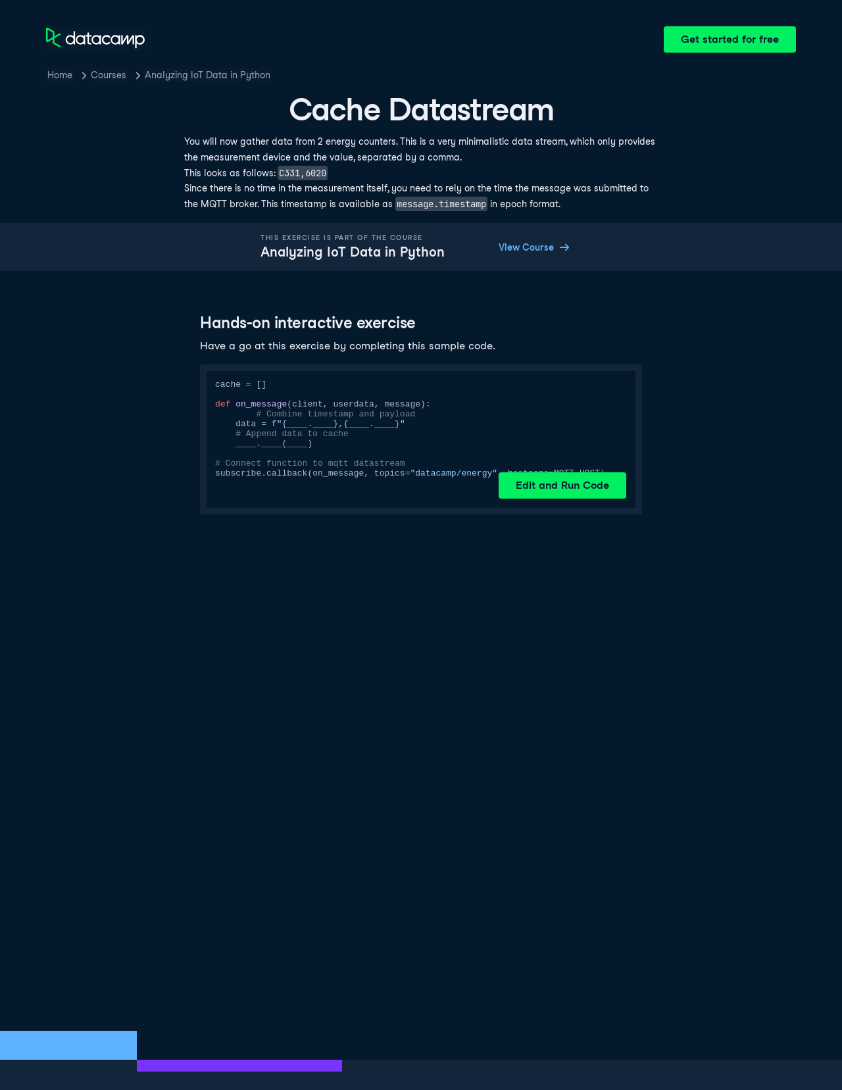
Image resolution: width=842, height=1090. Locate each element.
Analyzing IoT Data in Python (207, 75)
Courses (108, 75)
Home (59, 75)
